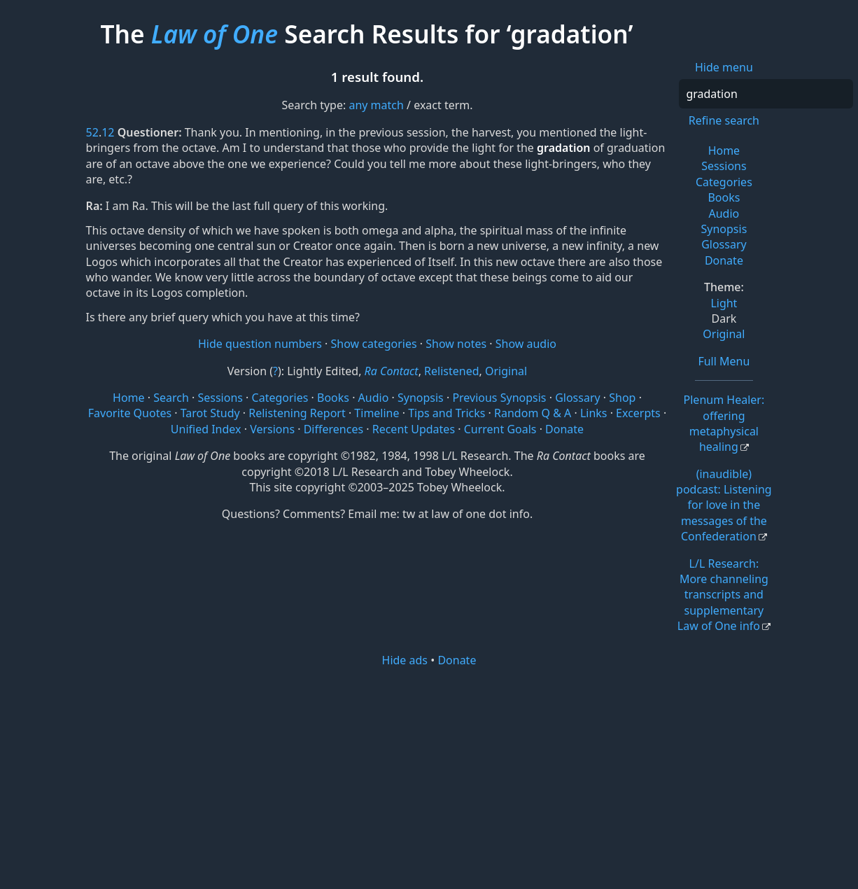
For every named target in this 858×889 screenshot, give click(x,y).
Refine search (724, 120)
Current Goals (500, 429)
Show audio (525, 343)
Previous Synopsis (499, 397)
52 (92, 132)
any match (376, 105)
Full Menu (724, 361)
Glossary (724, 244)
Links (593, 413)
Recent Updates (413, 429)
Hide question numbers (260, 343)
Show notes (456, 343)
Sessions (724, 166)
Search (171, 397)
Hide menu (724, 67)
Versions (272, 429)
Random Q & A (532, 413)
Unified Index (206, 429)
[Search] (766, 93)
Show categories (374, 343)
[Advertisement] (429, 777)
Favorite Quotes (129, 413)
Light (723, 303)
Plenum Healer (724, 423)
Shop (622, 397)
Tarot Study (210, 413)
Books (724, 197)
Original (724, 334)
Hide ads (405, 660)
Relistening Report (296, 413)
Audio (724, 213)
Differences (333, 429)
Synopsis (724, 229)
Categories (724, 182)
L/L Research (722, 595)
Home (724, 150)
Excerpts (638, 413)
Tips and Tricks (446, 413)
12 (107, 132)
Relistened (451, 371)
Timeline (376, 413)
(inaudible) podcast (724, 505)
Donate (724, 260)
